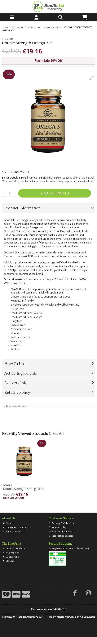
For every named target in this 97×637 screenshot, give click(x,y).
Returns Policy (58, 527)
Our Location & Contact (16, 527)
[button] (92, 78)
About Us (9, 523)
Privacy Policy (11, 553)
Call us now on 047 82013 (48, 609)
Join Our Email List (13, 531)
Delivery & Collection (61, 523)
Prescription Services (61, 536)
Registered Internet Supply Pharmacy (69, 548)
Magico (60, 617)
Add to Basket (55, 193)
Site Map (8, 561)
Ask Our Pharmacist (60, 531)
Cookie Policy (11, 557)
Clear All (56, 434)
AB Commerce (87, 617)
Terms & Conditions (15, 548)
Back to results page (16, 406)
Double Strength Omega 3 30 (23, 489)
